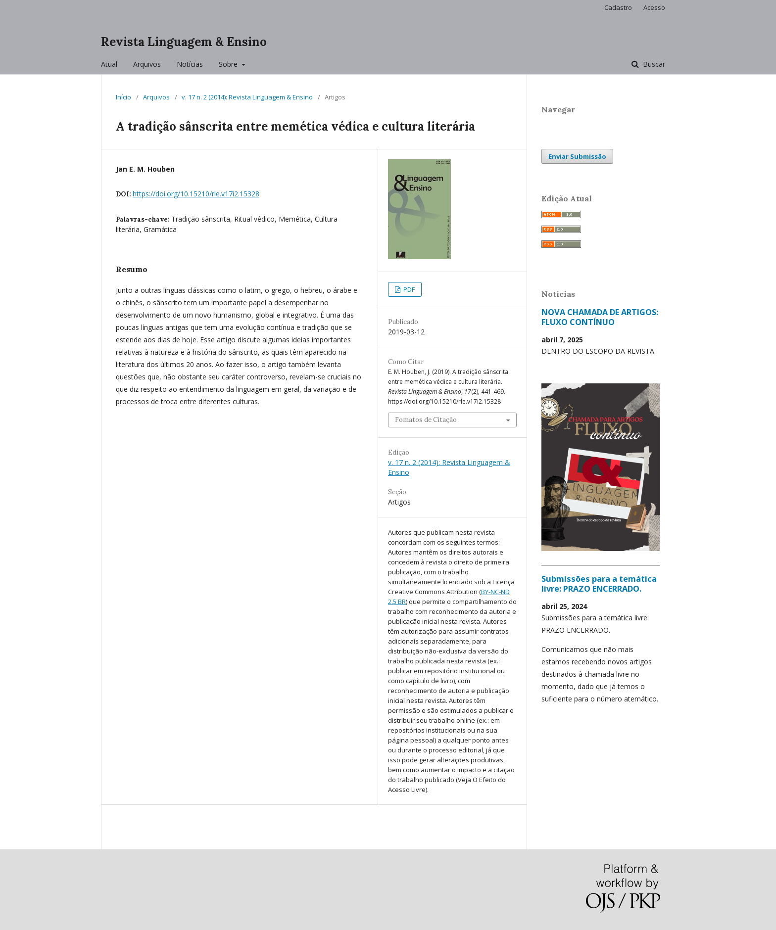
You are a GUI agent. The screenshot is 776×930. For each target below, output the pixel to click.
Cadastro (618, 7)
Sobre (229, 64)
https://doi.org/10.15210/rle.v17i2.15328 (196, 193)
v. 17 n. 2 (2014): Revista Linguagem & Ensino (247, 97)
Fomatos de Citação (426, 420)
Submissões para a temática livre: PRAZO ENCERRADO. (599, 583)
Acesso (654, 7)
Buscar (653, 64)
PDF (408, 289)
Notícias (190, 64)
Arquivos (147, 64)
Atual (109, 64)
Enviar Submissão (577, 156)
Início (123, 97)
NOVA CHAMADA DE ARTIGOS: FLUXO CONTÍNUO (599, 317)
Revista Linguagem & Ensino (184, 41)
